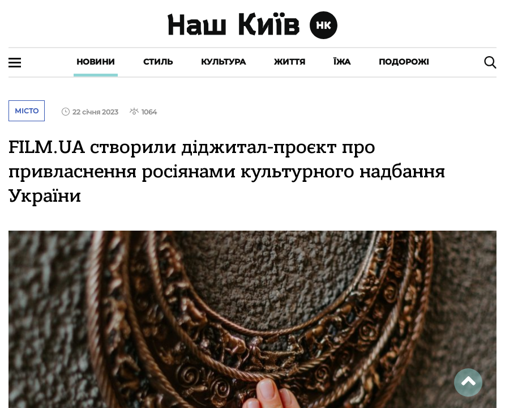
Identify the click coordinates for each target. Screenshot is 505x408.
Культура (223, 62)
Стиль (158, 62)
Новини (95, 62)
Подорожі (404, 62)
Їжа (341, 62)
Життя (289, 62)
